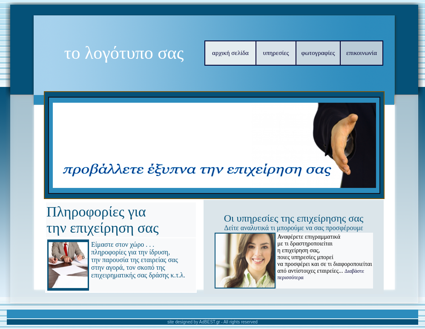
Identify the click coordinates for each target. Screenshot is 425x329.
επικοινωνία (361, 52)
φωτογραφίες (318, 52)
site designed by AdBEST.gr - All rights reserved (212, 322)
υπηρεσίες (276, 52)
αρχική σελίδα (230, 52)
